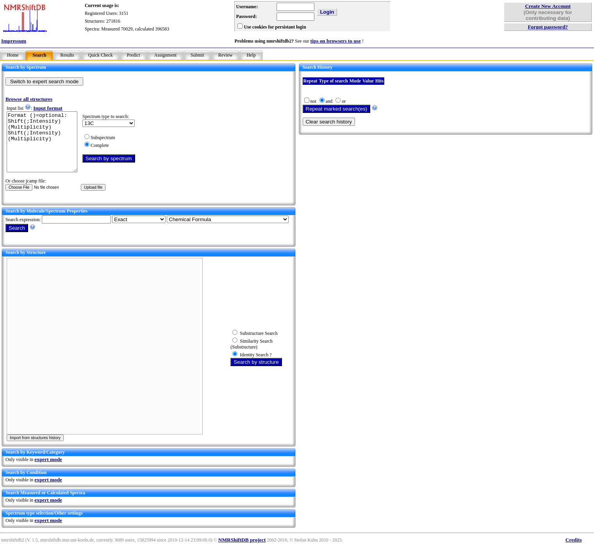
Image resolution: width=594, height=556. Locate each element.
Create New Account (548, 6)
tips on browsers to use (335, 41)
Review (225, 55)
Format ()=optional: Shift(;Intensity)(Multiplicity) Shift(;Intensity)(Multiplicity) (46, 147)
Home (12, 55)
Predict (133, 55)
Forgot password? (548, 27)
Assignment (165, 55)
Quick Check (100, 55)
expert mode (48, 471)
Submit (197, 55)
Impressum (13, 41)
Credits (573, 551)
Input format (47, 108)
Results (67, 55)
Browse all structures (28, 99)
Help (250, 55)
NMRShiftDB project (242, 551)
